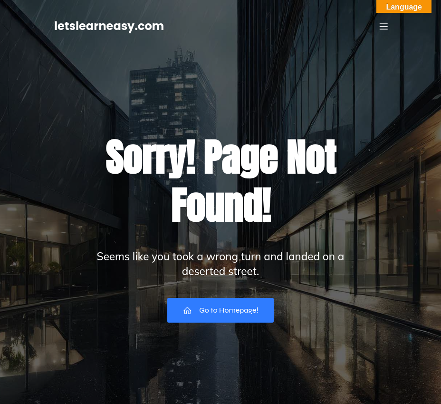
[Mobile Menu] (383, 26)
